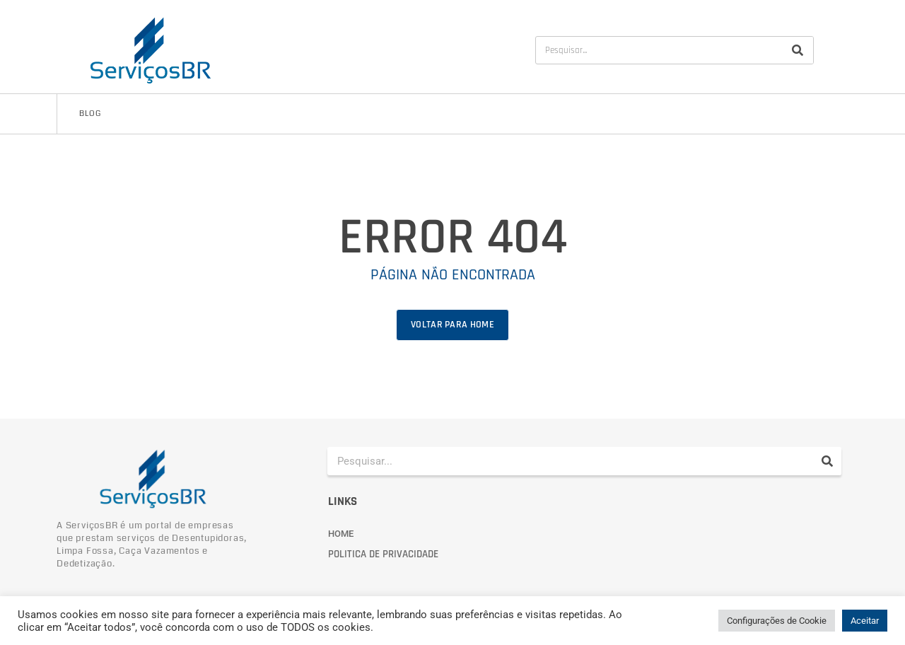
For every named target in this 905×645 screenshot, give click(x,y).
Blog (90, 113)
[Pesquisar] (797, 50)
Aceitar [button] (865, 620)
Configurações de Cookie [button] (777, 620)
